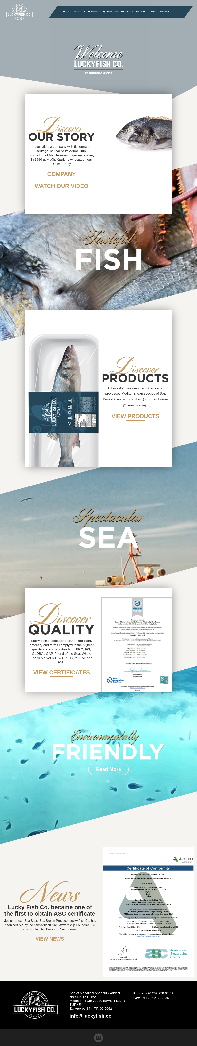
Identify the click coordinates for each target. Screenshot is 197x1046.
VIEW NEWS (50, 939)
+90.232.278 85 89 (159, 993)
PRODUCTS (94, 12)
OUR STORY (79, 12)
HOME (66, 12)
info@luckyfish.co (90, 1016)
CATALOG (141, 12)
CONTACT (164, 12)
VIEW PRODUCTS (135, 416)
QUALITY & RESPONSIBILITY (118, 12)
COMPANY (61, 174)
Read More (108, 769)
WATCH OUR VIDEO (61, 186)
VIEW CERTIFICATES (61, 672)
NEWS (152, 12)
